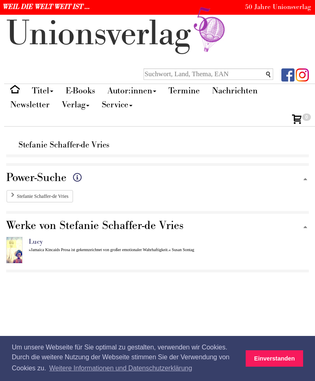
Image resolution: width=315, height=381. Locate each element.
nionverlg (117, 34)
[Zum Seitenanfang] (305, 179)
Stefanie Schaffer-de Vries (42, 196)
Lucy (36, 242)
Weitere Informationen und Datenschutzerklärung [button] (120, 368)
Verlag (75, 104)
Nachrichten (235, 90)
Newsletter (30, 104)
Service (117, 104)
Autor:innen (131, 90)
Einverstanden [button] (274, 358)
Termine (184, 90)
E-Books (80, 90)
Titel (42, 90)
